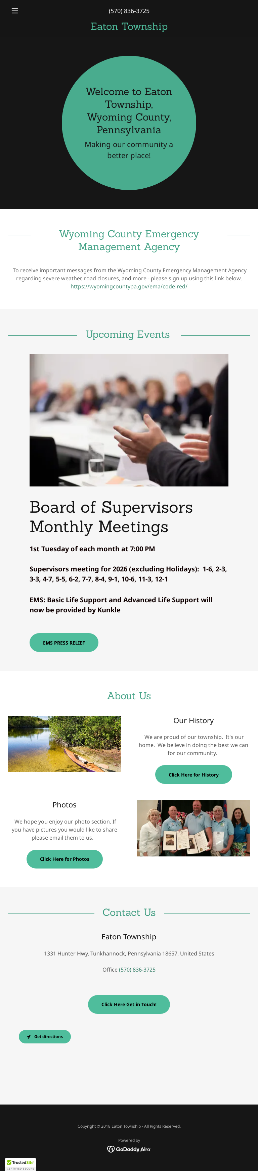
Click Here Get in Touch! (129, 1004)
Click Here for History (194, 774)
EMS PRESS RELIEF (64, 643)
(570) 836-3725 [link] (129, 11)
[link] (129, 28)
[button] (26, 10)
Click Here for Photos (64, 859)
